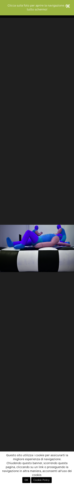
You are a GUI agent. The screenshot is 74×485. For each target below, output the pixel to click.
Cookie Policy (41, 480)
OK (26, 480)
